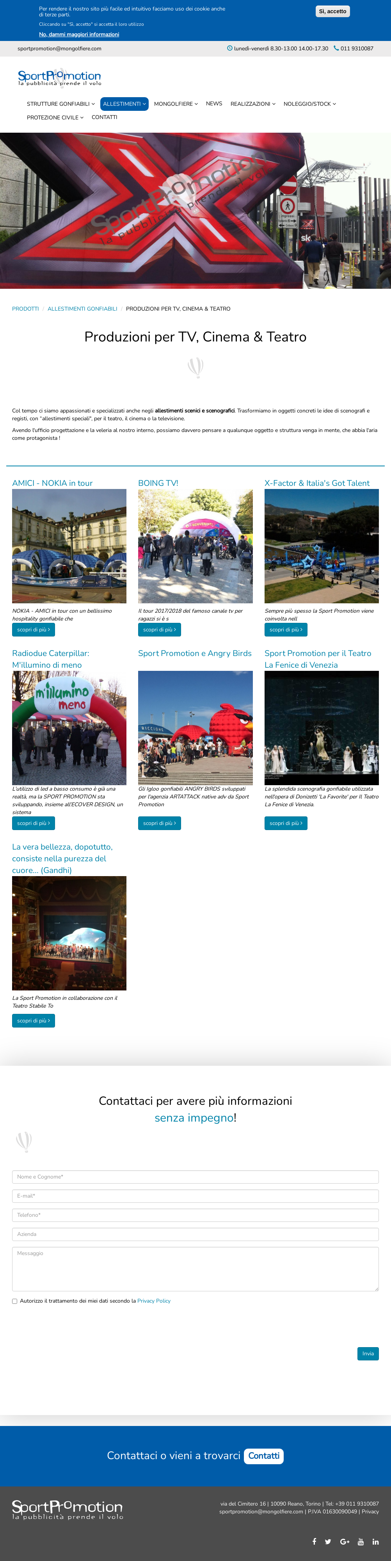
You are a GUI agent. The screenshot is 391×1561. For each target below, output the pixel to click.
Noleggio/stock (308, 104)
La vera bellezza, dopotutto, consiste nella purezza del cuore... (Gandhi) (62, 858)
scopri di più (31, 629)
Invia (368, 1353)
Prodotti (25, 309)
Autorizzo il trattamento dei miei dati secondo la (91, 1301)
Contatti (104, 117)
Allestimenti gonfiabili (82, 309)
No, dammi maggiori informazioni (79, 34)
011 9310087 (356, 48)
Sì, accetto (333, 11)
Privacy (369, 1511)
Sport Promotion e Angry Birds (195, 653)
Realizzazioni (251, 104)
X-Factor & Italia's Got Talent (317, 483)
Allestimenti (122, 104)
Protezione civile (53, 117)
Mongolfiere (174, 104)
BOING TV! (158, 483)
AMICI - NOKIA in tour (52, 483)
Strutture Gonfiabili (59, 104)
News (214, 103)
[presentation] (71, 1326)
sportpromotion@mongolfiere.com (59, 48)
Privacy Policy (154, 1301)
